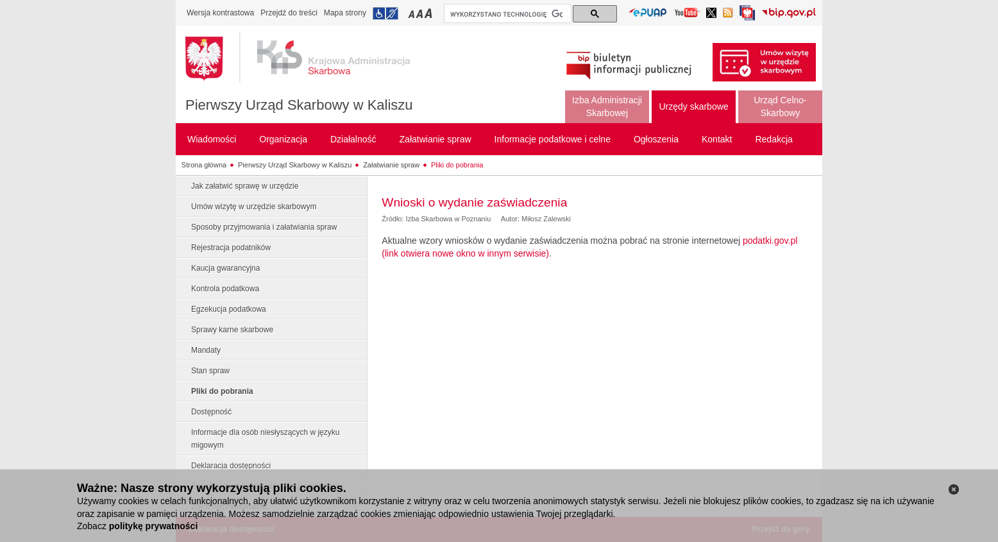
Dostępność (211, 411)
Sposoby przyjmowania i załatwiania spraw (264, 227)
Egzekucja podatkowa (228, 309)
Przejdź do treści (288, 12)
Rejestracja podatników (231, 247)
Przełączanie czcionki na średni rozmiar (420, 13)
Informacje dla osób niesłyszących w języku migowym (265, 439)
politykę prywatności (153, 526)
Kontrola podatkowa (225, 288)
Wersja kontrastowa (220, 12)
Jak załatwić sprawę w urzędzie (244, 186)
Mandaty (206, 350)
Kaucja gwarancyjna (225, 268)
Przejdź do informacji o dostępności (385, 13)
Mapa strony (345, 12)
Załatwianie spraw (391, 165)
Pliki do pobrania (457, 165)
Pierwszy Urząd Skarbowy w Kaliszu (299, 105)
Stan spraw (210, 370)
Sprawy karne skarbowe (232, 329)
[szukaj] (506, 14)
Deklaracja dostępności (231, 465)
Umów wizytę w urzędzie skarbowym (253, 206)
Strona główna (204, 165)
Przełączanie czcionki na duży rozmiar (429, 13)
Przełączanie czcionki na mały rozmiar (412, 13)
